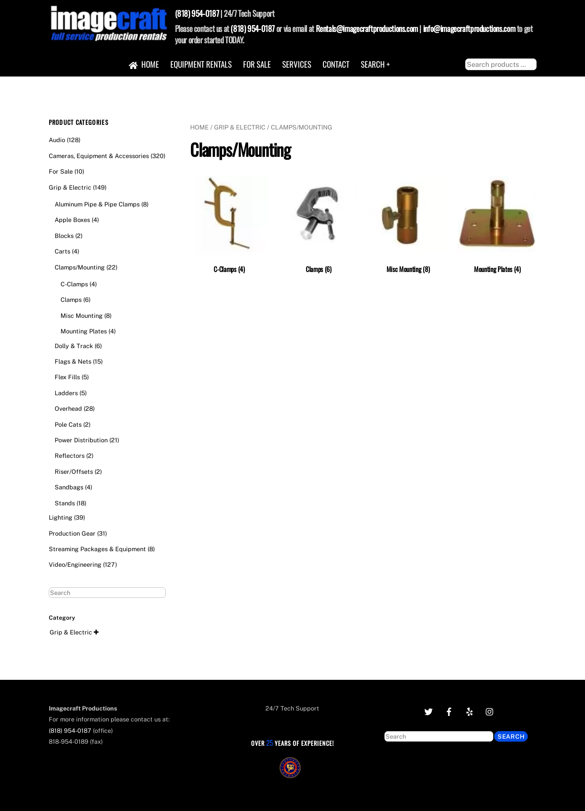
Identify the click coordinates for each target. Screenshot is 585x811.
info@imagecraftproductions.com (469, 28)
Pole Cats (68, 424)
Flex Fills (67, 376)
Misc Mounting (82, 315)
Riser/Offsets (74, 471)
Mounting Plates (84, 331)
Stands (65, 503)
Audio (57, 139)
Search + (375, 64)
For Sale (257, 64)
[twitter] (428, 710)
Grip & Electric (239, 127)
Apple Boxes (72, 219)
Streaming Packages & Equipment (97, 548)
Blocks (64, 235)
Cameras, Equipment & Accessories (99, 155)
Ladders (66, 392)
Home (144, 64)
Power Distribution (81, 440)
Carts (62, 251)
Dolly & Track (74, 345)
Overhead (68, 408)
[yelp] (469, 710)
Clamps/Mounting (80, 267)
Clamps (71, 299)
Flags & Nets (73, 361)
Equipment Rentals (201, 64)
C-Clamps (74, 284)
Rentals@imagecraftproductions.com (367, 28)
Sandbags (69, 487)
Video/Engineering (75, 564)
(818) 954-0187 (197, 13)
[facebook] (448, 710)
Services (296, 64)
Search (511, 736)
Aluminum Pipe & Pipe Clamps (97, 204)
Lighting (60, 517)
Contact (336, 64)
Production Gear (72, 533)
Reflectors (70, 455)
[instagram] (490, 710)
